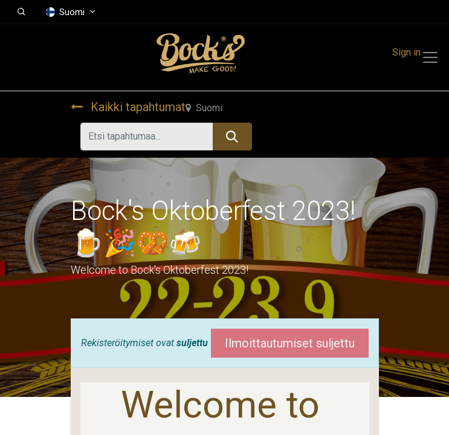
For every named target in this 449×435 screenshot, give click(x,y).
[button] (21, 12)
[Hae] (232, 136)
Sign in (406, 52)
